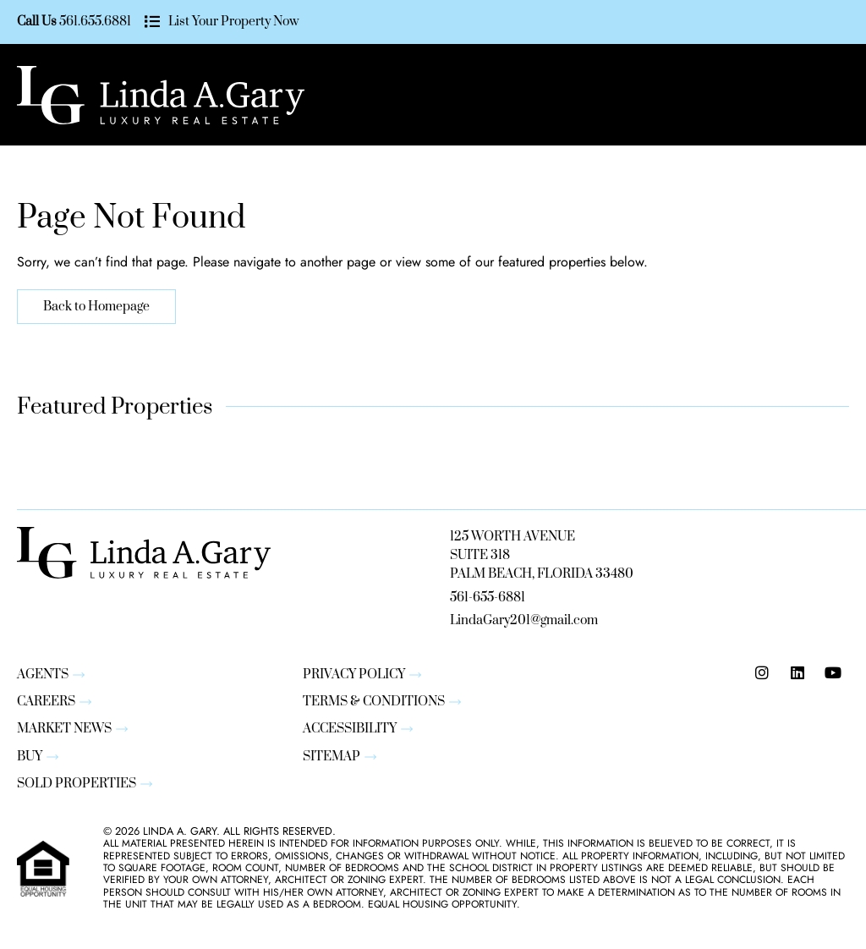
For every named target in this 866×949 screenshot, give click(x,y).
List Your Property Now (233, 22)
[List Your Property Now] (152, 22)
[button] (749, 95)
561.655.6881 (95, 22)
